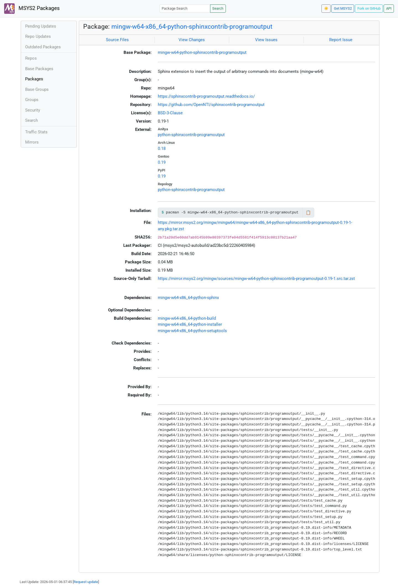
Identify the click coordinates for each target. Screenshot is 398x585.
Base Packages (39, 68)
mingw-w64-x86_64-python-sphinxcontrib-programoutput (192, 26)
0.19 (162, 162)
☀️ (326, 8)
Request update (86, 582)
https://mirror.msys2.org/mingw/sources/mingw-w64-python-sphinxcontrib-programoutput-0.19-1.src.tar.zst (256, 278)
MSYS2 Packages (32, 8)
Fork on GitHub (369, 8)
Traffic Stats (36, 131)
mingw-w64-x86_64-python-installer (190, 324)
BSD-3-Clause (170, 112)
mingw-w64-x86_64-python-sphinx (188, 297)
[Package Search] (184, 8)
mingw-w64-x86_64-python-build (187, 318)
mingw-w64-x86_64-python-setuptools (192, 330)
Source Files (117, 39)
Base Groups (37, 89)
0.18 (162, 148)
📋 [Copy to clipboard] (308, 212)
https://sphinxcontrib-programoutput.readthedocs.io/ (206, 96)
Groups (31, 99)
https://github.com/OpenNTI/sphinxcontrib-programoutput (211, 104)
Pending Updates (40, 26)
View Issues (266, 39)
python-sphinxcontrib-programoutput (191, 134)
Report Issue (340, 39)
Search (217, 8)
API (389, 8)
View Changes (192, 39)
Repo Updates (38, 36)
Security (32, 110)
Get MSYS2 (343, 8)
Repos (31, 58)
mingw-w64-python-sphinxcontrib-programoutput (202, 52)
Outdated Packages (43, 46)
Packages (34, 78)
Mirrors (32, 142)
